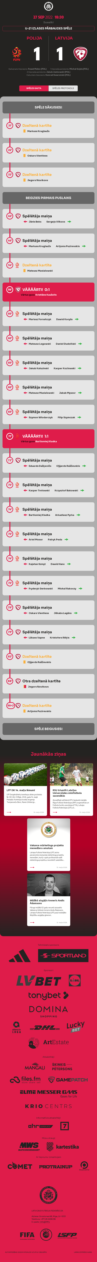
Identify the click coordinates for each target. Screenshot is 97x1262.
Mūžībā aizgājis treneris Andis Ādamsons (47, 902)
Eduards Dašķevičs (40, 466)
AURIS (89, 1252)
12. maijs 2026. (48, 922)
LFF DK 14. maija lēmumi (21, 790)
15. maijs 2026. (25, 812)
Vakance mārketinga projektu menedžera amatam (47, 846)
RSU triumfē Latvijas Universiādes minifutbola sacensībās (67, 793)
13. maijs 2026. (71, 812)
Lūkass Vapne (37, 637)
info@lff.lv (45, 1222)
